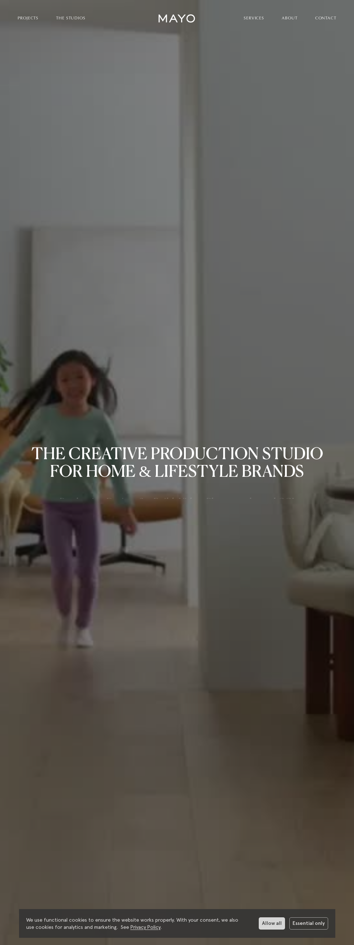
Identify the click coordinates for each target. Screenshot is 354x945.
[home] (176, 18)
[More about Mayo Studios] (177, 890)
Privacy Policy (145, 927)
